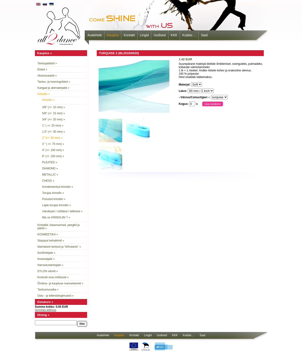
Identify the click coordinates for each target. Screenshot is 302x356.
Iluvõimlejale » (46, 252)
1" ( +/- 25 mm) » (52, 125)
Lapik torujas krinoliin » (56, 205)
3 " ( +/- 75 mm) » (53, 144)
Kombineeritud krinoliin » (57, 186)
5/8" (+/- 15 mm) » (53, 113)
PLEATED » (49, 162)
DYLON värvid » (48, 271)
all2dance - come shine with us (59, 24)
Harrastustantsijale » (50, 265)
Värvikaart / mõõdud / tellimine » (62, 211)
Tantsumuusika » (48, 289)
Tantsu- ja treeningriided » (54, 81)
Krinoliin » (44, 94)
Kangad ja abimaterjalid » (53, 88)
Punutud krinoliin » (54, 199)
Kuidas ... (189, 35)
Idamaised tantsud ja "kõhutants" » (59, 246)
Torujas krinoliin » (53, 193)
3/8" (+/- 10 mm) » (53, 107)
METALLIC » (50, 174)
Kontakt (129, 35)
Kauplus (113, 35)
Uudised (160, 35)
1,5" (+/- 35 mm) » (53, 131)
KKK (174, 35)
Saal (204, 35)
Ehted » (42, 69)
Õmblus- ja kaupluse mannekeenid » (61, 283)
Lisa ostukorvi (212, 103)
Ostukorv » (45, 302)
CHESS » (48, 180)
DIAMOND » (50, 168)
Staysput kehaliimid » (51, 240)
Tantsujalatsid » (47, 63)
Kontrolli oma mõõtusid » (53, 277)
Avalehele (95, 35)
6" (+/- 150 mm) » (53, 156)
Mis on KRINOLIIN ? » (56, 217)
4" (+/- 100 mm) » (53, 150)
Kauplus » (44, 53)
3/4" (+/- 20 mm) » (53, 119)
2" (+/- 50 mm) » (52, 137)
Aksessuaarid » (47, 75)
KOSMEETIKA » (48, 234)
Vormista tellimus (45, 310)
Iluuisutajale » (46, 259)
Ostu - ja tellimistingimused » (56, 295)
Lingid (144, 35)
